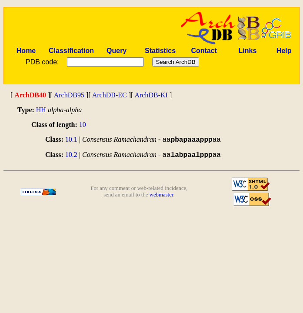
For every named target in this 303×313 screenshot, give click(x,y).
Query (117, 50)
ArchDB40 (30, 95)
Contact (204, 50)
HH (41, 109)
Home (26, 50)
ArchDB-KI (150, 95)
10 (82, 124)
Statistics (160, 50)
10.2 (71, 154)
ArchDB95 (69, 95)
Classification (71, 50)
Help (284, 50)
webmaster (161, 195)
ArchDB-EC (109, 95)
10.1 (71, 139)
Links (248, 50)
